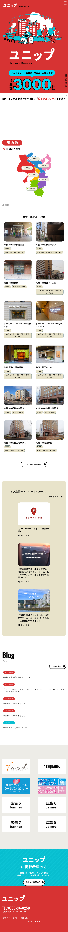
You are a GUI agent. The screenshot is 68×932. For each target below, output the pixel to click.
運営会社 (24, 918)
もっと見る (56, 666)
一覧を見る (53, 497)
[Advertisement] (34, 118)
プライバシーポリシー (11, 918)
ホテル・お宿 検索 (34, 464)
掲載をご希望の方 (33, 882)
